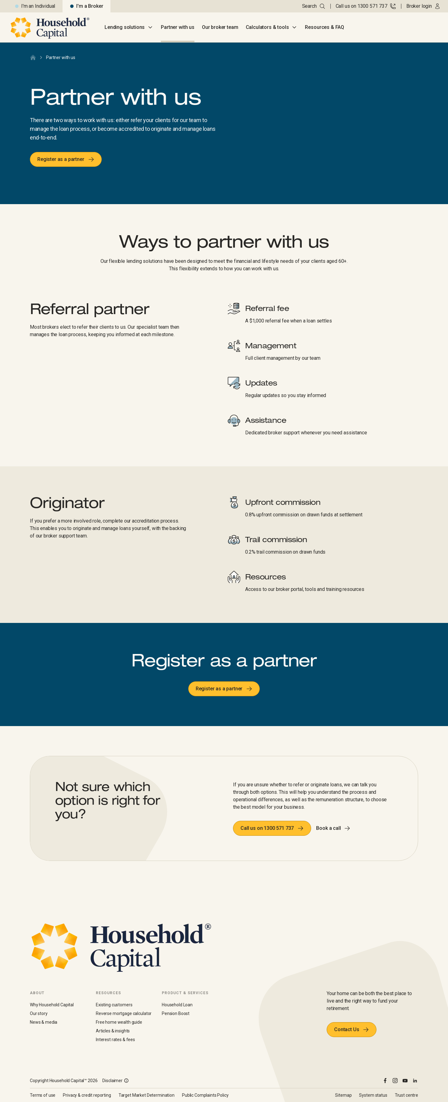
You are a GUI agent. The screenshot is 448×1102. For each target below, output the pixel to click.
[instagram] (395, 1080)
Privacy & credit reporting (87, 1095)
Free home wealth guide (119, 1022)
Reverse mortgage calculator (124, 1013)
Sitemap (343, 1095)
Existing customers (114, 1004)
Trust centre (406, 1095)
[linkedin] (415, 1080)
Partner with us (177, 27)
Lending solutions (129, 27)
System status (373, 1095)
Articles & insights (113, 1030)
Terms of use (42, 1095)
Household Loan (177, 1004)
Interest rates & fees (115, 1039)
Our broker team (220, 27)
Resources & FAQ (324, 27)
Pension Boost (175, 1013)
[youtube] (405, 1080)
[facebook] (385, 1080)
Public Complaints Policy (205, 1095)
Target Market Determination (147, 1095)
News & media (43, 1022)
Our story (39, 1013)
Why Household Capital (52, 1004)
